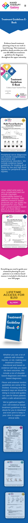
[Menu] (25, 5)
